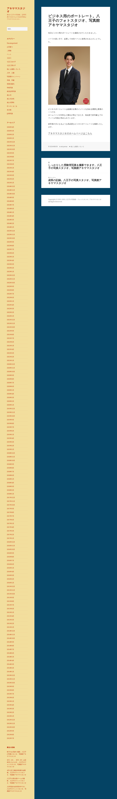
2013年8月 (10, 690)
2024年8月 (10, 201)
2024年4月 (10, 216)
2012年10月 (11, 727)
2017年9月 (10, 509)
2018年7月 (10, 472)
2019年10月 (11, 416)
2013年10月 (11, 683)
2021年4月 (10, 349)
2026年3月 (10, 131)
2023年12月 (11, 231)
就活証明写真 (11, 91)
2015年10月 (11, 594)
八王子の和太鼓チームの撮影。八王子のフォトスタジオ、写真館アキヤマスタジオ (16, 780)
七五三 (9, 58)
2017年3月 (10, 531)
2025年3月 (10, 175)
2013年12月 (11, 675)
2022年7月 (10, 294)
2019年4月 (10, 438)
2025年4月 (10, 171)
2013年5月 (10, 701)
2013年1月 (10, 716)
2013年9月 (10, 686)
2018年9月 (10, 464)
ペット (9, 54)
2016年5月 (10, 568)
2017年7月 (10, 516)
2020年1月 (10, 405)
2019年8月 (10, 423)
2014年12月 (11, 631)
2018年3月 (10, 486)
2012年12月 (11, 720)
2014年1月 (10, 672)
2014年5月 (10, 657)
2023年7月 (10, 249)
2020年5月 (10, 390)
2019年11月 (11, 412)
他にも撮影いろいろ (13, 69)
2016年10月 (11, 549)
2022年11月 (11, 279)
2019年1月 (10, 449)
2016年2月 (10, 579)
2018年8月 (10, 468)
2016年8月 (10, 557)
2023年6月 (10, 253)
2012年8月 (10, 735)
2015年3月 (10, 620)
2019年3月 (10, 442)
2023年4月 (10, 260)
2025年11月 (11, 146)
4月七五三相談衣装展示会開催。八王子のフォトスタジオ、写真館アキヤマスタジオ (16, 772)
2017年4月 (10, 527)
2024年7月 (10, 205)
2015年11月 (11, 590)
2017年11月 (11, 501)
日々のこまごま (12, 106)
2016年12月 (11, 542)
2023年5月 (10, 257)
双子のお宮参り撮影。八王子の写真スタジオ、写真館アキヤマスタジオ (16, 754)
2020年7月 (10, 383)
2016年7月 (10, 560)
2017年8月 (10, 512)
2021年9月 (10, 331)
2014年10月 (11, 638)
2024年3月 (10, 220)
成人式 (9, 95)
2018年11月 (11, 457)
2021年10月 (11, 327)
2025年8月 (10, 157)
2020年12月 (11, 364)
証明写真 (10, 114)
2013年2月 (10, 712)
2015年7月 (10, 605)
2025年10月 (11, 149)
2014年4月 (10, 660)
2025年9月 (10, 153)
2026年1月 (10, 138)
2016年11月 (11, 546)
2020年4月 (10, 394)
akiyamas (64, 146)
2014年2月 (10, 668)
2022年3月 (10, 309)
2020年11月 (11, 368)
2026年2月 (10, 134)
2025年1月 (10, 183)
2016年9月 (10, 553)
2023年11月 (11, 234)
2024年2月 (10, 223)
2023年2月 (10, 268)
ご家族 (9, 51)
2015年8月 (10, 601)
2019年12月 (11, 409)
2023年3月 (10, 264)
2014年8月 (10, 646)
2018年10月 (11, 460)
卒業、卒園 (10, 80)
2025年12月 (11, 142)
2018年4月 (10, 483)
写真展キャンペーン (13, 76)
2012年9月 (10, 731)
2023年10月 (11, 238)
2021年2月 (10, 357)
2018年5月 (10, 479)
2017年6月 (10, 520)
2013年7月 (10, 694)
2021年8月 (10, 334)
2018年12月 (11, 453)
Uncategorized (12, 43)
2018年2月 (10, 490)
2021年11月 (11, 323)
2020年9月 (10, 375)
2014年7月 (10, 649)
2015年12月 (11, 586)
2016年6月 (10, 564)
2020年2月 (10, 401)
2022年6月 (10, 297)
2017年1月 (10, 538)
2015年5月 (10, 612)
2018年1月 (10, 494)
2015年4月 (10, 616)
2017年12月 (11, 497)
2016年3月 (10, 575)
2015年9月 (10, 597)
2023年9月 (10, 242)
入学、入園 (10, 73)
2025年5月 (10, 168)
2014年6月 (10, 653)
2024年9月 (10, 197)
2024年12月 (11, 186)
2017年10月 (11, 505)
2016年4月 (10, 572)
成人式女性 (10, 99)
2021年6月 (10, 342)
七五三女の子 (11, 62)
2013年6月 (10, 697)
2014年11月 (11, 635)
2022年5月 (10, 301)
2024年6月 (10, 209)
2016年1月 (10, 583)
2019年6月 (10, 431)
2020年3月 (10, 397)
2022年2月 (10, 312)
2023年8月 (10, 246)
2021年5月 (10, 346)
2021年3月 (10, 353)
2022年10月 (11, 283)
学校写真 (10, 88)
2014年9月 (10, 642)
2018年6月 (10, 475)
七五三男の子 (11, 65)
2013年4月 (10, 705)
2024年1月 (10, 227)
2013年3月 (10, 709)
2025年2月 (10, 179)
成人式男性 (10, 102)
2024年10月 (11, 194)
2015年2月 (10, 623)
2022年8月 (10, 290)
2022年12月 (11, 275)
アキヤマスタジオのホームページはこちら (70, 133)
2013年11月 (11, 679)
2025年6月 (10, 164)
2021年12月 (11, 320)
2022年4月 (10, 305)
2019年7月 (10, 427)
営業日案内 (10, 84)
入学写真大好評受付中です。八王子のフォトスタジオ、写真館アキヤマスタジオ (16, 789)
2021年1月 (10, 360)
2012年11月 (11, 723)
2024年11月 (11, 190)
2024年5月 (10, 212)
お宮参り (10, 47)
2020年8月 (10, 379)
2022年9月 (10, 286)
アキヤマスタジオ (16, 10)
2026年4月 (10, 127)
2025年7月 (10, 160)
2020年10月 (11, 372)
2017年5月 (10, 523)
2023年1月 (10, 272)
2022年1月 (10, 316)
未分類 (9, 110)
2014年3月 (10, 664)
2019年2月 (10, 446)
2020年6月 (10, 386)
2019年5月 (10, 434)
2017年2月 (10, 535)
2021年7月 (10, 338)
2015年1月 (10, 627)
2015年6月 (10, 609)
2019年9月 (10, 420)
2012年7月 (10, 738)
